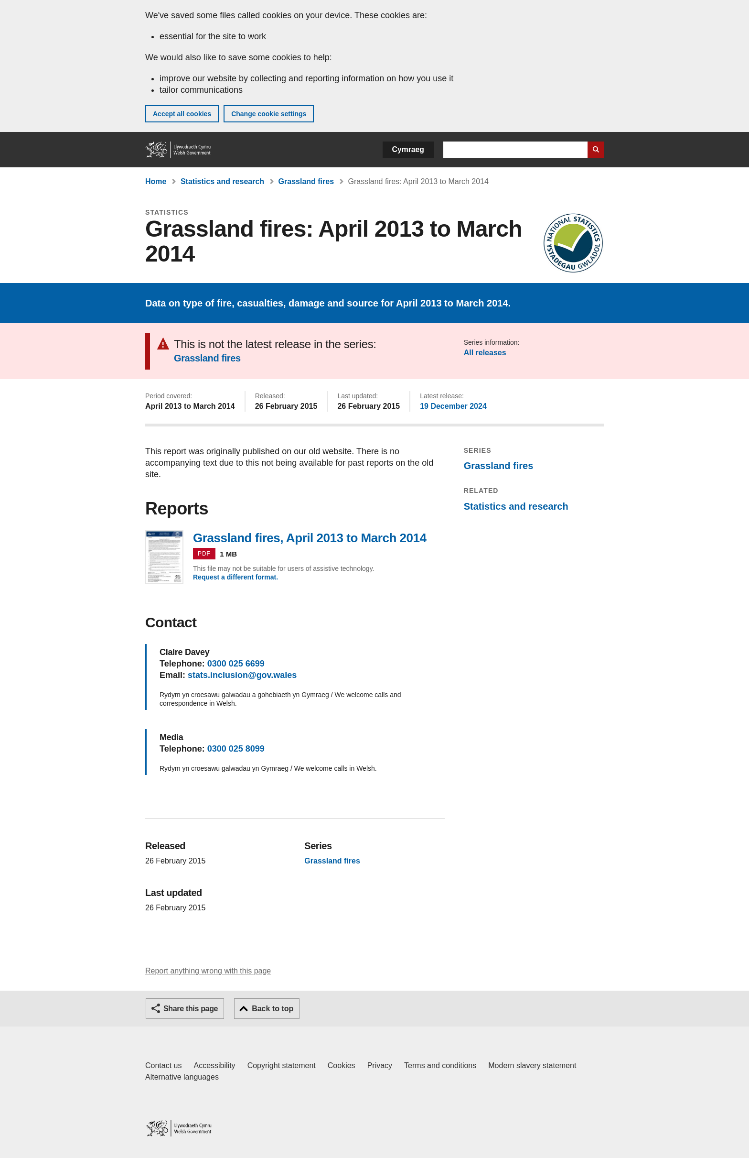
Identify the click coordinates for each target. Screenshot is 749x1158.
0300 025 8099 (236, 749)
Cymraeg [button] (408, 149)
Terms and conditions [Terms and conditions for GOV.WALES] (440, 1065)
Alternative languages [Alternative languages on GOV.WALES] (182, 1077)
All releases (485, 353)
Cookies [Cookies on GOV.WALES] (341, 1065)
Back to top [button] (272, 1009)
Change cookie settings (268, 114)
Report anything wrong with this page (208, 971)
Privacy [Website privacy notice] (379, 1065)
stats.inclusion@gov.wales (242, 675)
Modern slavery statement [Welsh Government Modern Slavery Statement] (532, 1065)
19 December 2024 (453, 406)
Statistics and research (222, 181)
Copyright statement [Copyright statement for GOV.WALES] (281, 1065)
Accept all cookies (182, 114)
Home (155, 181)
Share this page (190, 1009)
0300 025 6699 (236, 663)
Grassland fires (306, 181)
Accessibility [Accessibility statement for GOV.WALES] (214, 1065)
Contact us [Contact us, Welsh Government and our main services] (163, 1065)
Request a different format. (235, 577)
